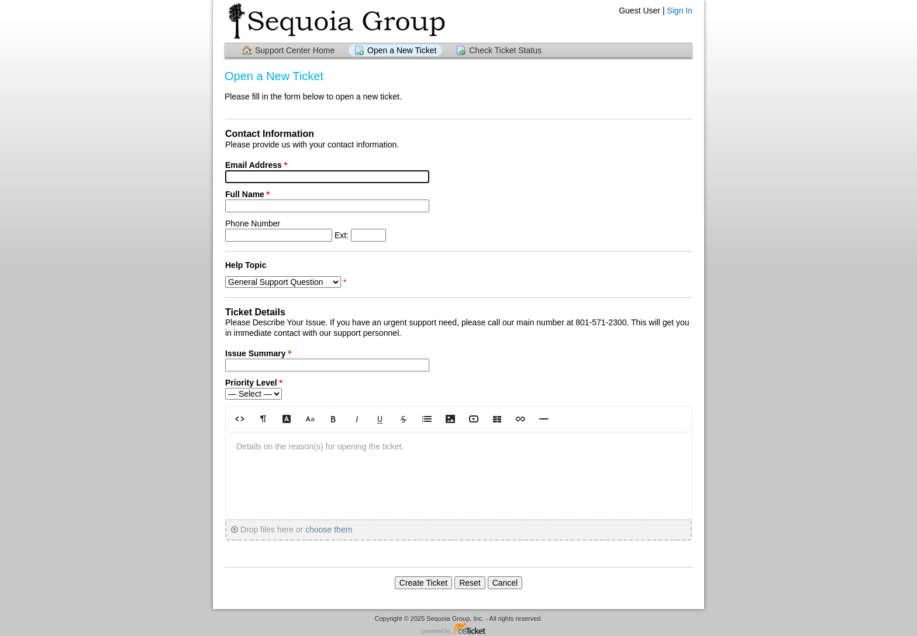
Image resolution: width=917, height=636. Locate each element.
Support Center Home (295, 50)
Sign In (679, 10)
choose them (328, 529)
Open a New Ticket (401, 50)
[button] (239, 418)
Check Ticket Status (505, 50)
